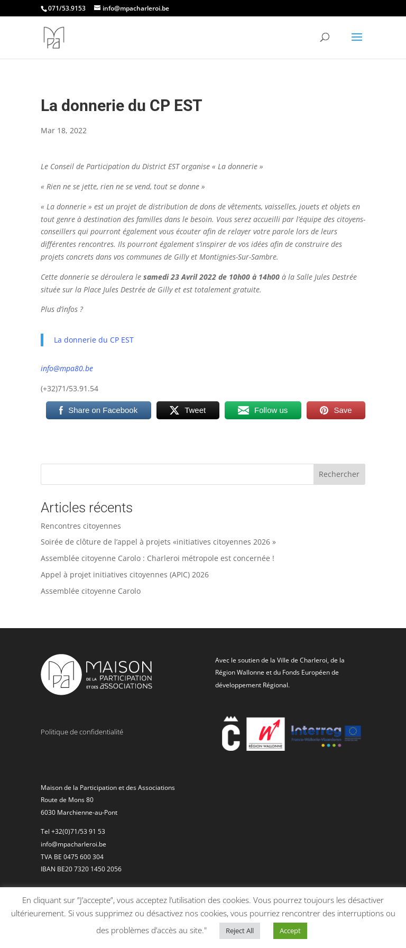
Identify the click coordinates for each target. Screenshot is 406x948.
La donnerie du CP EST (94, 340)
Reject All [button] (240, 930)
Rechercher (339, 474)
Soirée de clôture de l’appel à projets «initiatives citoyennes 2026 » (158, 542)
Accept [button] (290, 930)
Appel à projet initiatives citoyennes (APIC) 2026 (125, 574)
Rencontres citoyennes (81, 526)
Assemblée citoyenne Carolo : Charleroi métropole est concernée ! (157, 558)
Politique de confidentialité (82, 732)
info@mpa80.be (67, 368)
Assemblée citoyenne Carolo (91, 591)
